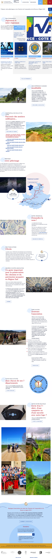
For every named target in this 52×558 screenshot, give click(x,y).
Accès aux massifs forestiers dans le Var (15, 145)
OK (33, 534)
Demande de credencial (37, 239)
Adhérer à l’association (26, 521)
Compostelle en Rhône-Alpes (19, 552)
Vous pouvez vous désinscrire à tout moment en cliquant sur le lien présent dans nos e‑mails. (26, 541)
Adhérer (8, 301)
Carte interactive (32, 182)
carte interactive (42, 232)
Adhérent (45, 2)
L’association (25, 2)
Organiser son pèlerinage (16, 1)
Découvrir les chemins (11, 131)
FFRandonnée (33, 552)
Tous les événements (26, 78)
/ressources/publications (41, 255)
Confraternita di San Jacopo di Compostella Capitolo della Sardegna (25, 552)
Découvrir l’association (38, 105)
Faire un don (35, 365)
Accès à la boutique (37, 421)
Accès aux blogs (10, 390)
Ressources (33, 2)
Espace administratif (49, 2)
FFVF (40, 552)
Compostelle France (12, 552)
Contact (40, 2)
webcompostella (48, 552)
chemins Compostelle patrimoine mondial (4, 552)
